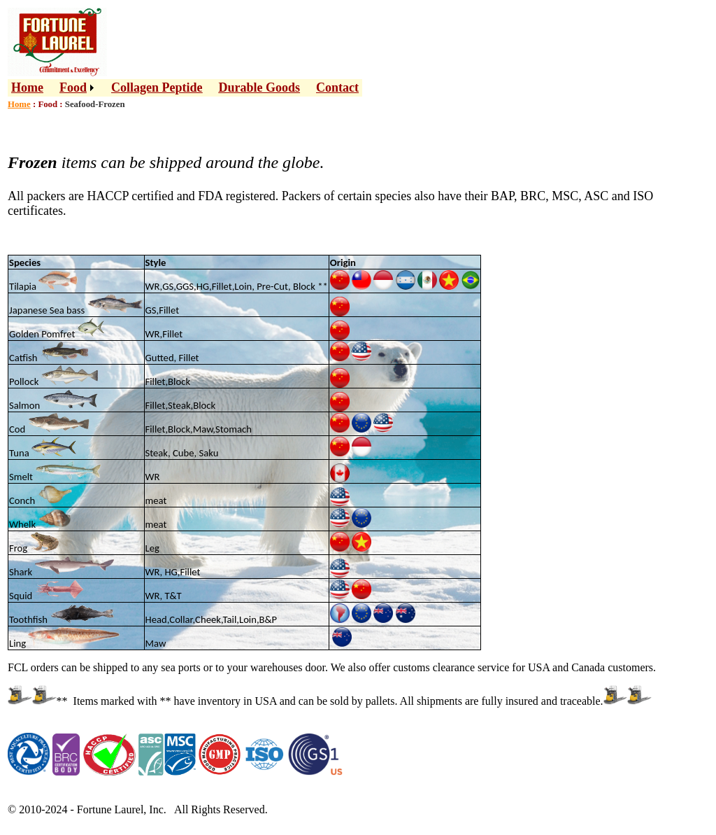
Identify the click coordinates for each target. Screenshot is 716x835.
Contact (337, 87)
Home (27, 87)
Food (73, 87)
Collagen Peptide (157, 87)
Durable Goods (260, 87)
